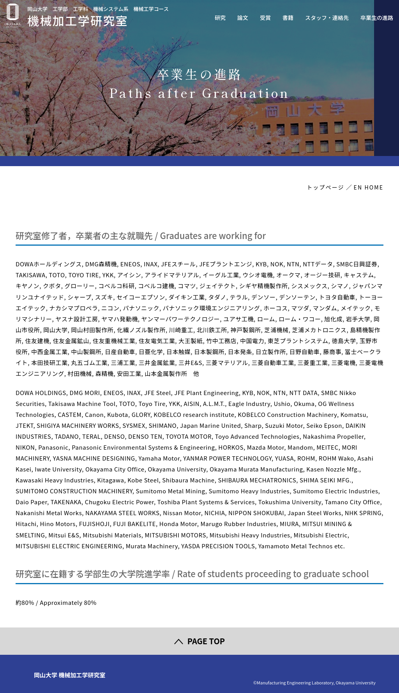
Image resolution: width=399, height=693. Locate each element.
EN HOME (368, 187)
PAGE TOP (206, 641)
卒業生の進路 (376, 17)
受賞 (265, 17)
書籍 (287, 17)
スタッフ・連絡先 (327, 17)
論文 (242, 17)
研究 (220, 17)
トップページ (325, 187)
